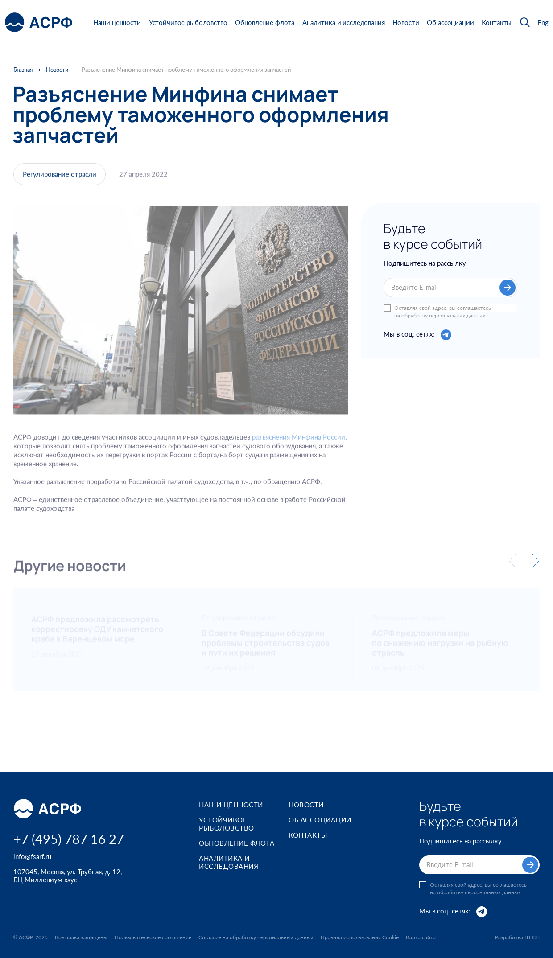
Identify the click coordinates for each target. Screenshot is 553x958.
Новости (405, 22)
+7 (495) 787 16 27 (68, 838)
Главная (23, 70)
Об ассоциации (450, 22)
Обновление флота (264, 22)
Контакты (497, 22)
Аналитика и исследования (343, 22)
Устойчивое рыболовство (188, 22)
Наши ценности (117, 22)
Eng (543, 22)
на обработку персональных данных (439, 316)
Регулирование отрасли (59, 176)
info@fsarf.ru (32, 856)
